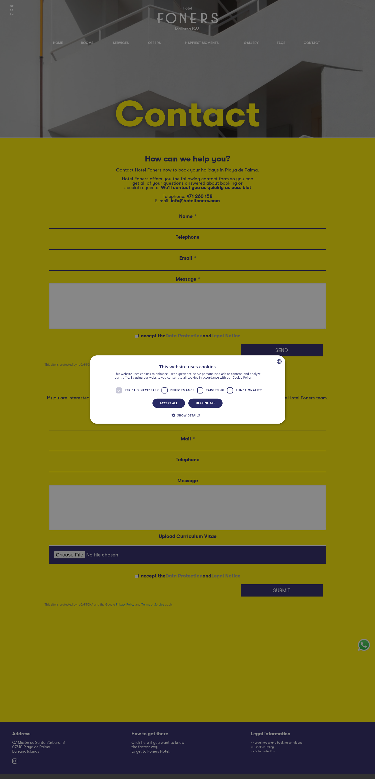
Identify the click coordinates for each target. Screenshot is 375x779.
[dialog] (187, 389)
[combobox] (279, 361)
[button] (187, 415)
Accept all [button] (169, 403)
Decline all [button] (205, 403)
